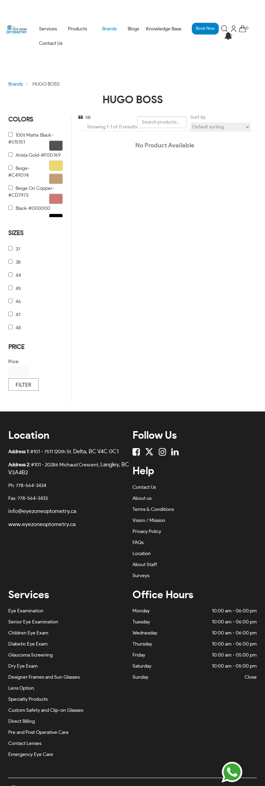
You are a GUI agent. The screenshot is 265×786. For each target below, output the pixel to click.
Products (77, 29)
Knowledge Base (163, 29)
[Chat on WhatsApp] (232, 772)
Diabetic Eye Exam (28, 644)
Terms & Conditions (153, 509)
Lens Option (21, 688)
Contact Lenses (24, 743)
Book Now (205, 28)
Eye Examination (25, 611)
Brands (109, 29)
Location (141, 553)
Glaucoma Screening (30, 655)
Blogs (133, 29)
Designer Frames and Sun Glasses (44, 677)
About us (141, 498)
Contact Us (50, 43)
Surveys (140, 575)
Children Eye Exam (28, 633)
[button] (228, 36)
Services (48, 29)
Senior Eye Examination (33, 622)
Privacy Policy (146, 531)
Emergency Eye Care (30, 754)
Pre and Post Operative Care (38, 732)
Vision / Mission (148, 520)
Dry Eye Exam (23, 666)
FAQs (138, 542)
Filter (23, 384)
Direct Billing (21, 721)
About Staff (144, 564)
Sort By (198, 117)
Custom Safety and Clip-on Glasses (45, 710)
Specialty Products (28, 699)
